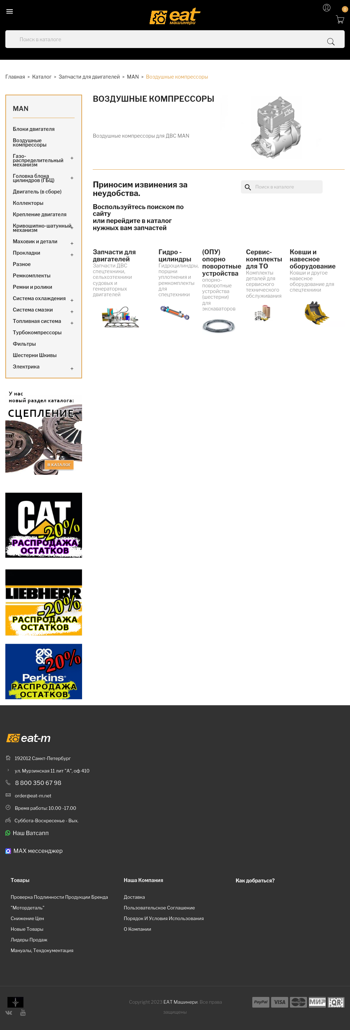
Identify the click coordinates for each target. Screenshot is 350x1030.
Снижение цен (27, 918)
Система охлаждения (39, 298)
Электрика (26, 366)
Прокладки (26, 253)
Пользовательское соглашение (159, 907)
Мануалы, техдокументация (42, 950)
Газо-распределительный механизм (38, 160)
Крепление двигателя (39, 214)
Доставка (134, 897)
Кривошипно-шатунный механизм (42, 228)
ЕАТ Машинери (180, 1002)
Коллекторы (28, 203)
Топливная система (37, 321)
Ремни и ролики (32, 287)
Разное (22, 264)
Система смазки (33, 310)
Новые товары (27, 929)
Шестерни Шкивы (35, 355)
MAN (20, 108)
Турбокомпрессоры (37, 332)
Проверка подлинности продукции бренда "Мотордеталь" (59, 902)
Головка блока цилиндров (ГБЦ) (33, 178)
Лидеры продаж (29, 940)
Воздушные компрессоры (30, 142)
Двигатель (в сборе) (37, 192)
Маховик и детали (35, 241)
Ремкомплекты (31, 275)
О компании (137, 929)
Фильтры (24, 344)
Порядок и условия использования (164, 918)
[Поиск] (282, 186)
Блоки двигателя (34, 129)
